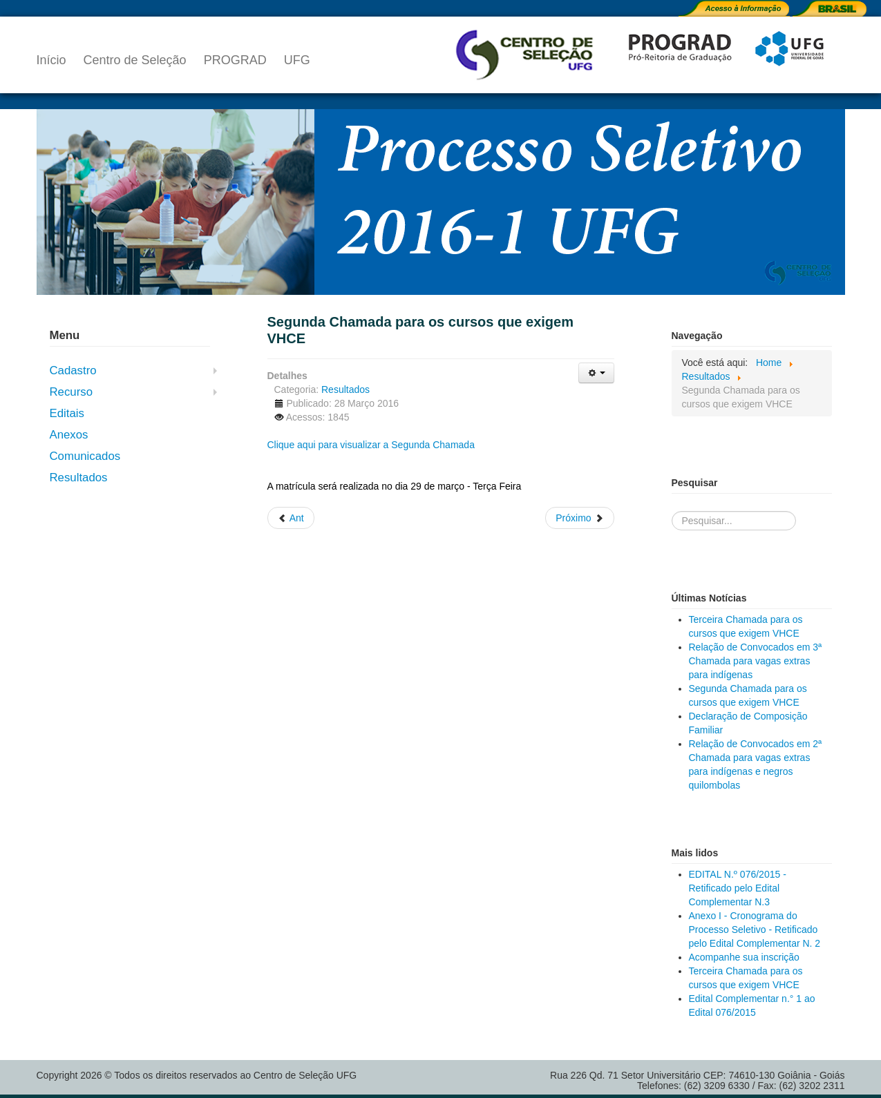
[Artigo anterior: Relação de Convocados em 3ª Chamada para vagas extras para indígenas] (290, 518)
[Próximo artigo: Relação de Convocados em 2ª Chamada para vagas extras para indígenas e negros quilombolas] (579, 518)
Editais (67, 413)
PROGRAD (235, 60)
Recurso (71, 391)
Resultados (79, 477)
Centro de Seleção (135, 60)
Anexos (69, 434)
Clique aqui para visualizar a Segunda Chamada (371, 444)
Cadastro (73, 370)
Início (51, 60)
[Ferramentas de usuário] (596, 373)
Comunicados (85, 456)
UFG (297, 60)
